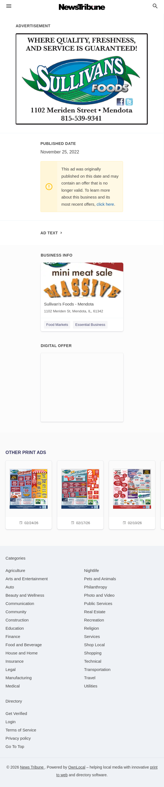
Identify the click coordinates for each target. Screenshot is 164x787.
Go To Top (15, 746)
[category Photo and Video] (99, 595)
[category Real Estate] (95, 611)
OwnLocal (76, 767)
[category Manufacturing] (19, 677)
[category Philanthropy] (95, 587)
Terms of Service (21, 730)
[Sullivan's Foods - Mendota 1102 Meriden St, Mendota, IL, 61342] (82, 289)
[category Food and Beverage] (24, 644)
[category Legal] (11, 669)
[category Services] (92, 636)
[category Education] (15, 628)
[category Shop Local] (94, 644)
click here (105, 204)
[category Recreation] (94, 620)
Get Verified (16, 713)
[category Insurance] (15, 661)
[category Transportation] (97, 669)
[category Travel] (89, 677)
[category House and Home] (22, 653)
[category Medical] (13, 686)
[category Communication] (20, 603)
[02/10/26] (132, 494)
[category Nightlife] (91, 570)
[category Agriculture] (15, 570)
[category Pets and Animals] (100, 578)
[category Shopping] (93, 653)
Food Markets (57, 325)
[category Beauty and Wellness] (25, 595)
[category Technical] (93, 661)
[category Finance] (13, 636)
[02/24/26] (28, 494)
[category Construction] (17, 620)
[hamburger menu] (9, 6)
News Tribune (32, 767)
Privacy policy (18, 738)
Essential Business (90, 325)
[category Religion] (91, 628)
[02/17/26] (80, 494)
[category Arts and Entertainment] (27, 578)
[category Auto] (10, 587)
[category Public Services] (98, 603)
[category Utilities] (90, 686)
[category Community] (16, 611)
